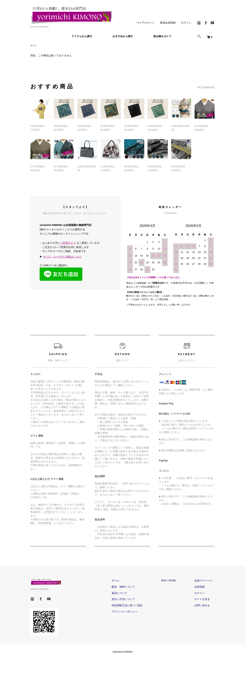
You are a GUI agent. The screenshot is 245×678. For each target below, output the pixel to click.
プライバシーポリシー (131, 611)
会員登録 (202, 587)
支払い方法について (129, 599)
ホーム (33, 45)
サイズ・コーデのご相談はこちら (62, 257)
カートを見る (204, 599)
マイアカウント (145, 22)
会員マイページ (206, 580)
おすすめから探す (123, 36)
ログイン (186, 22)
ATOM (176, 580)
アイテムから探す (82, 36)
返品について (125, 593)
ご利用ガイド (68, 243)
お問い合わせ (204, 605)
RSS (168, 580)
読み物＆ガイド (162, 36)
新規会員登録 (168, 22)
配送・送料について (129, 587)
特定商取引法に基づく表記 (133, 605)
